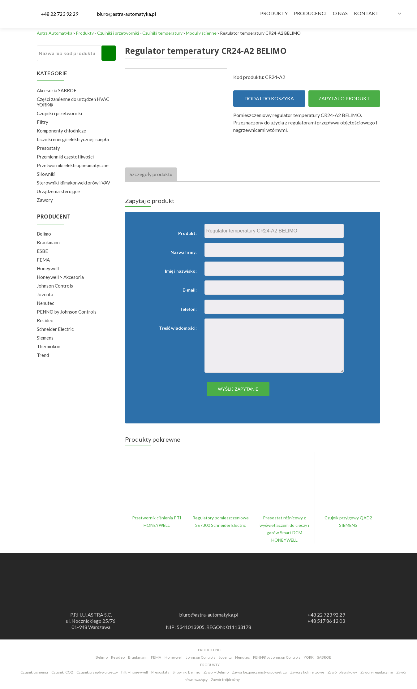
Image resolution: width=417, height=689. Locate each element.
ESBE (42, 251)
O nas (340, 13)
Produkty (274, 13)
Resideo (45, 320)
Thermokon (48, 346)
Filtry (42, 122)
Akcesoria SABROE (56, 90)
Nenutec (45, 303)
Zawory (45, 200)
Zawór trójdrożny (225, 679)
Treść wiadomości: (178, 328)
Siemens (45, 337)
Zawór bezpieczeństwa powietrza (259, 672)
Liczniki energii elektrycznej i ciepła (73, 139)
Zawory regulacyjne (376, 672)
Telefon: (188, 309)
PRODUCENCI (209, 650)
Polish (390, 13)
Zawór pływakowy (342, 672)
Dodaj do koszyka (269, 98)
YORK (309, 657)
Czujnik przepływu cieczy (97, 672)
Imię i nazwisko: (181, 271)
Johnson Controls (55, 285)
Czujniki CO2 (62, 672)
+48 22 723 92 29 (59, 14)
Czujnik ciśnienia (34, 672)
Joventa (45, 294)
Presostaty (48, 148)
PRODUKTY (210, 664)
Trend (43, 355)
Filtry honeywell (134, 672)
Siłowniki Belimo (186, 672)
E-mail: (190, 289)
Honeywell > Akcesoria (60, 277)
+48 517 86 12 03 (326, 621)
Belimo (44, 233)
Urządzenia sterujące (58, 191)
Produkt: (187, 233)
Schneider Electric (55, 329)
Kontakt (366, 13)
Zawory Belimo (216, 672)
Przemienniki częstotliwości (65, 156)
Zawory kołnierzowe (307, 672)
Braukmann (48, 242)
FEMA (43, 259)
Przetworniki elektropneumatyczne (73, 165)
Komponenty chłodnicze (61, 130)
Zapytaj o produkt (344, 98)
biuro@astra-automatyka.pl (126, 14)
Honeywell (48, 268)
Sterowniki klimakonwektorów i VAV (73, 182)
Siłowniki (46, 174)
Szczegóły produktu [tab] (151, 174)
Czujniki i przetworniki (59, 113)
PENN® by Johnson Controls (67, 311)
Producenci (310, 13)
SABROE (324, 657)
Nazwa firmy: (183, 252)
